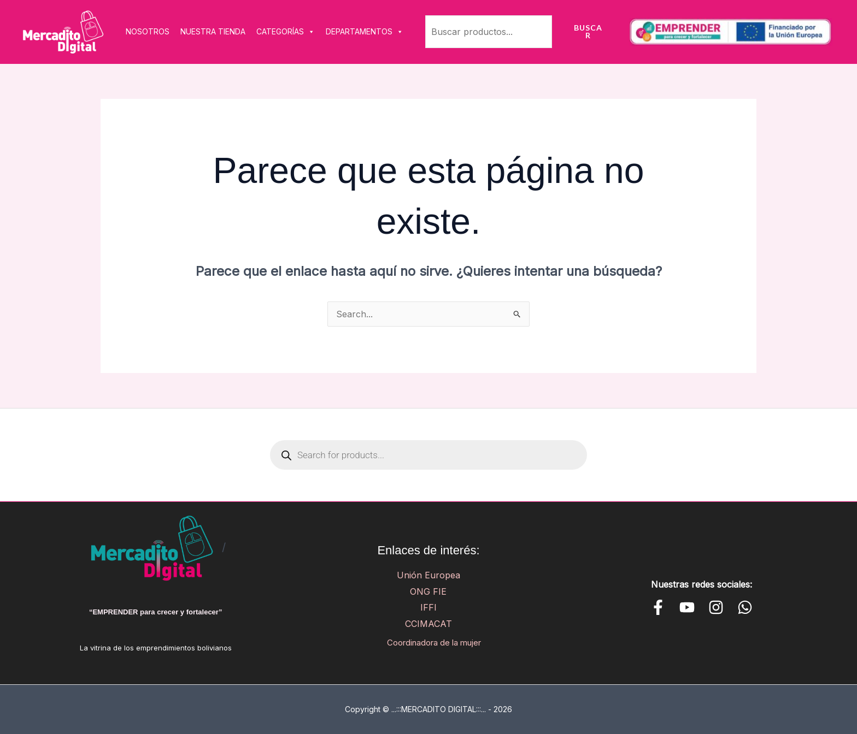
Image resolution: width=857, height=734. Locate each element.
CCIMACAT (428, 623)
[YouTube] (687, 607)
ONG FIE (428, 591)
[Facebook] (658, 607)
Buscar (588, 31)
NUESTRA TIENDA (212, 31)
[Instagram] (716, 607)
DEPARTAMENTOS (364, 32)
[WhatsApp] (745, 607)
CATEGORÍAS (285, 32)
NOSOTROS (147, 31)
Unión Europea (428, 575)
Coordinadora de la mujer (433, 642)
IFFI (428, 607)
